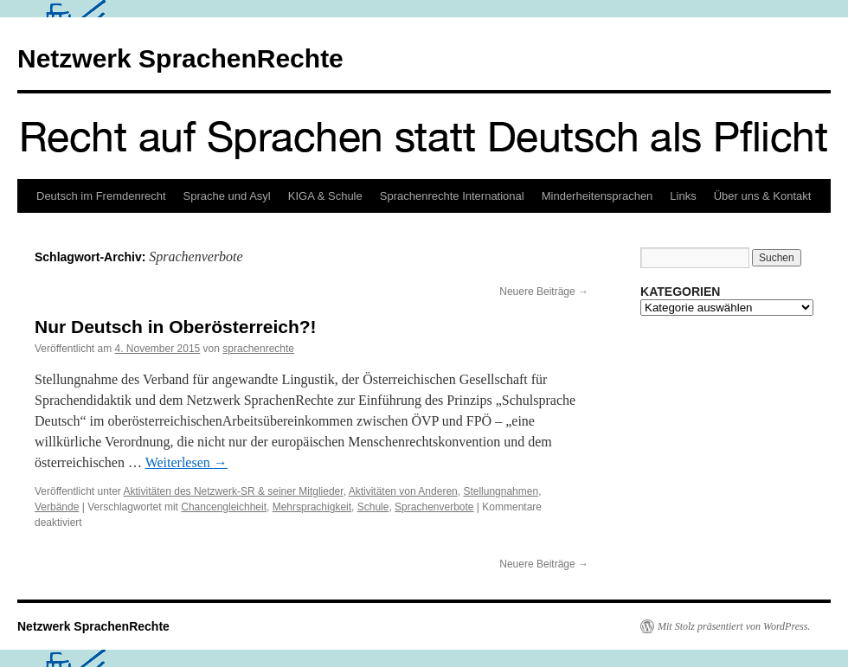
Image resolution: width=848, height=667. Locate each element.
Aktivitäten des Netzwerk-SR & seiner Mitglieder (234, 491)
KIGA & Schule (325, 195)
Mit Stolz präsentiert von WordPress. (734, 626)
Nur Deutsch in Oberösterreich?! (176, 327)
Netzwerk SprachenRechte (180, 58)
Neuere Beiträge (543, 291)
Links (683, 195)
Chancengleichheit (224, 507)
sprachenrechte (258, 349)
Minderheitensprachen (597, 195)
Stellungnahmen (500, 491)
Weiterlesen (186, 462)
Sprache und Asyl (227, 195)
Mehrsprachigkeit (312, 507)
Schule (373, 507)
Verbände (57, 507)
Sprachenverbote (434, 507)
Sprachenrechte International (452, 195)
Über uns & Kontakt (763, 195)
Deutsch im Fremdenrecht (101, 195)
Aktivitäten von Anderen (403, 491)
